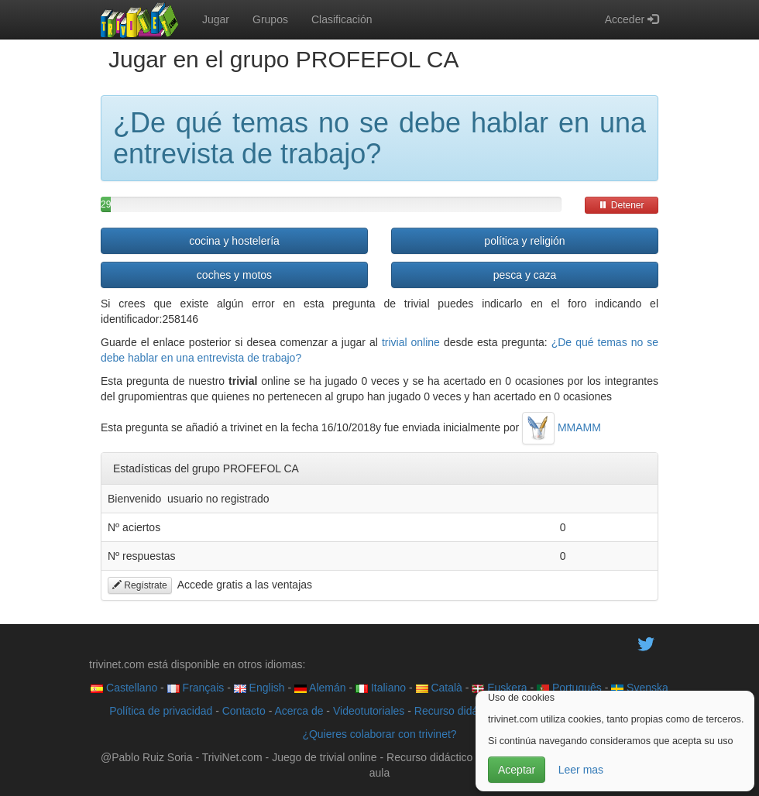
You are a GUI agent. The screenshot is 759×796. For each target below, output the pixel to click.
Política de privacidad (160, 711)
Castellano (124, 687)
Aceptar (516, 769)
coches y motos (234, 275)
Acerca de (298, 711)
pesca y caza (525, 275)
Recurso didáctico (457, 711)
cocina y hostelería (234, 241)
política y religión (524, 241)
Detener (621, 205)
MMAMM (561, 427)
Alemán (320, 687)
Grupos (270, 19)
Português (569, 687)
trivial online (411, 342)
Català (439, 687)
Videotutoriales (368, 711)
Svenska (639, 687)
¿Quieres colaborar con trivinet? (379, 734)
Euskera (499, 687)
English (259, 687)
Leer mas (580, 769)
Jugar (215, 19)
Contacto (244, 711)
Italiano (380, 687)
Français (196, 687)
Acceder (631, 19)
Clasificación (342, 19)
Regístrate (139, 585)
